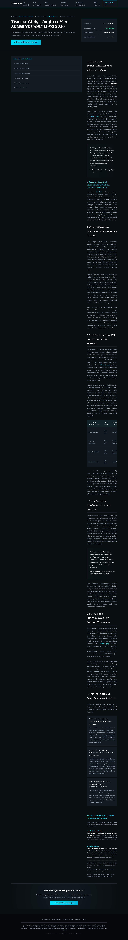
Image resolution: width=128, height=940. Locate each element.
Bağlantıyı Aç (109, 4)
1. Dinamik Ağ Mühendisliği (21, 64)
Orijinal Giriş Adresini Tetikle (25, 42)
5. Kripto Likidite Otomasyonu (21, 83)
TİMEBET (17, 3)
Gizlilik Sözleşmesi (56, 919)
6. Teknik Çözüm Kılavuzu (21, 88)
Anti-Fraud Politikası (68, 919)
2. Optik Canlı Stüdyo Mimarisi (22, 68)
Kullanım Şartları (46, 919)
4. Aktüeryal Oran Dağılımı (21, 78)
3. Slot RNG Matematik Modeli (22, 73)
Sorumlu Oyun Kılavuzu (80, 919)
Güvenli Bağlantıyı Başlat (64, 903)
